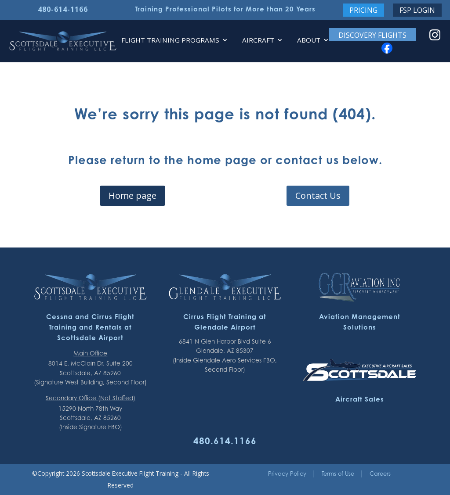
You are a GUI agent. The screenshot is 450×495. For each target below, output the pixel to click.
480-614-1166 (63, 9)
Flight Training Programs (170, 40)
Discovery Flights (372, 35)
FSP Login (417, 10)
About (308, 40)
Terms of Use (338, 473)
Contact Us (318, 195)
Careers (380, 473)
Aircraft (258, 40)
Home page (132, 195)
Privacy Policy (287, 473)
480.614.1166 (225, 440)
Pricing (363, 10)
